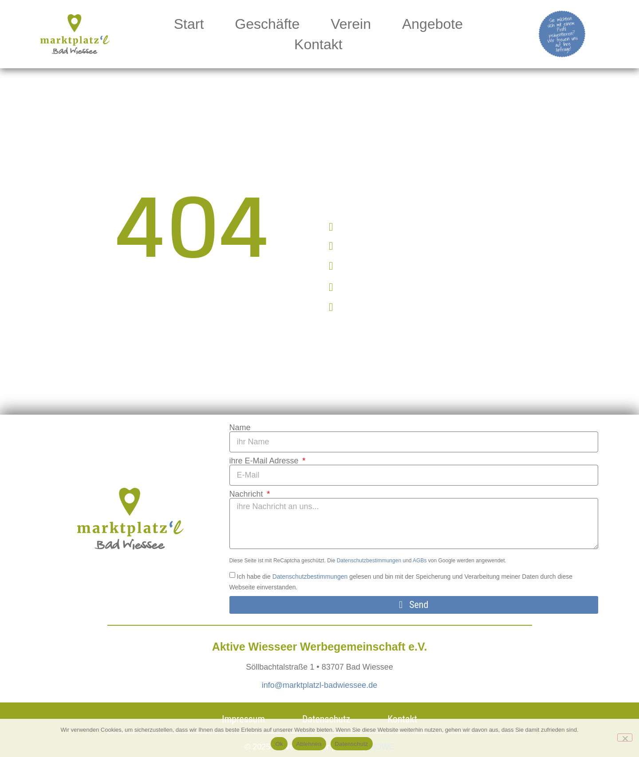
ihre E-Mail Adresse (265, 461)
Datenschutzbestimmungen (369, 560)
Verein (351, 24)
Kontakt (318, 44)
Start (189, 24)
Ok (279, 744)
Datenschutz (351, 744)
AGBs (419, 560)
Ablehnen (309, 744)
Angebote (432, 24)
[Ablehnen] (624, 737)
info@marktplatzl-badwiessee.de (319, 685)
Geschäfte (267, 24)
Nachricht (247, 494)
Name (240, 427)
